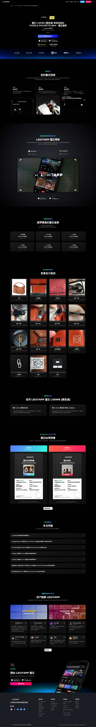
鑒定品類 (71, 1)
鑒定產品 (67, 1)
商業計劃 (82, 1)
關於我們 (48, 649)
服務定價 (75, 1)
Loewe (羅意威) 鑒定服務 (20, 5)
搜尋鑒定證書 (48, 508)
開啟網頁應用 (88, 1)
